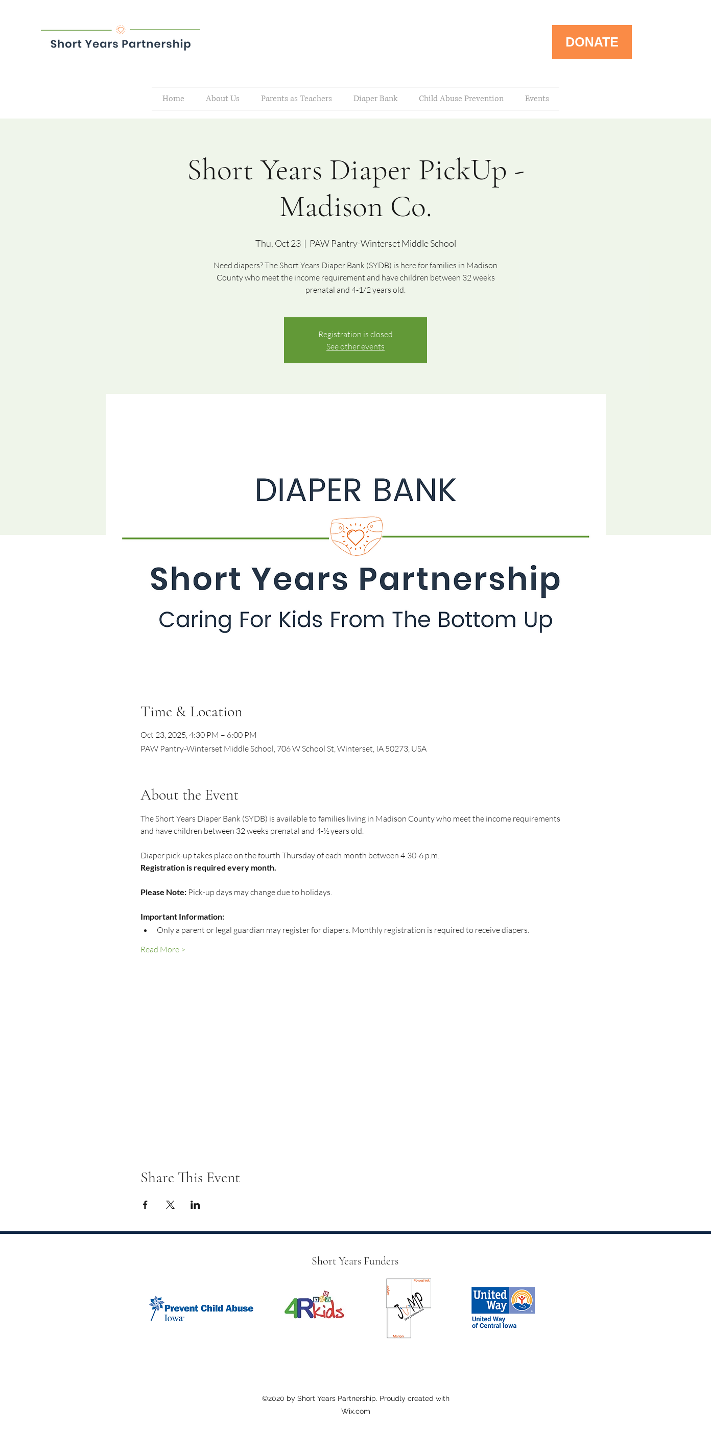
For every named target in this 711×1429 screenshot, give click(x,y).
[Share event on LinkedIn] (195, 1205)
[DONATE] (592, 42)
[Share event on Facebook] (145, 1205)
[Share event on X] (170, 1205)
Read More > (162, 949)
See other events (355, 346)
